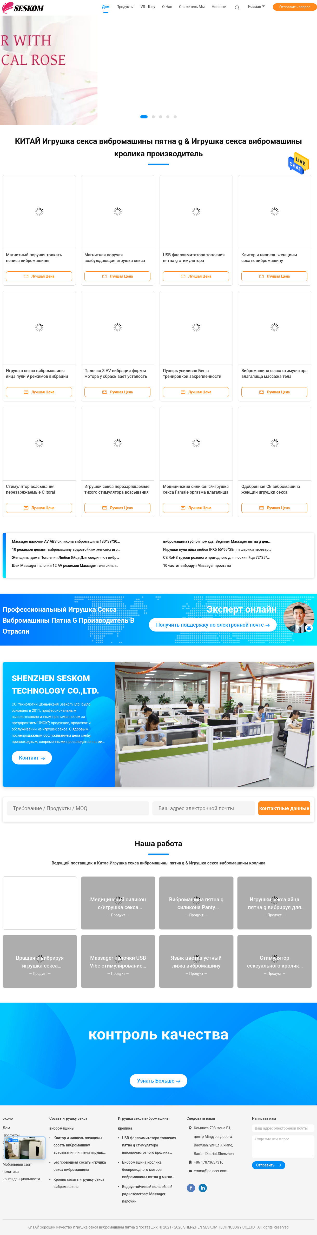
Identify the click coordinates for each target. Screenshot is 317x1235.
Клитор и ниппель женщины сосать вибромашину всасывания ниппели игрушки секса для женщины (79, 1146)
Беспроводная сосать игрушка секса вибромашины (80, 1166)
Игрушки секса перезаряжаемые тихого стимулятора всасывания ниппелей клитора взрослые (116, 492)
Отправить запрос (295, 7)
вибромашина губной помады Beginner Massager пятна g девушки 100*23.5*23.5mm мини (217, 543)
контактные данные (284, 808)
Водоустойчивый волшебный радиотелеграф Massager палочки (147, 1194)
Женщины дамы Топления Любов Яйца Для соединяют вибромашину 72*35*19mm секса (66, 559)
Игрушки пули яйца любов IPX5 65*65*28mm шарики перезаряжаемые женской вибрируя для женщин (217, 551)
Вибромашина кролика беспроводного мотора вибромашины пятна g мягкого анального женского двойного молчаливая (149, 1170)
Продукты (11, 1135)
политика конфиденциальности (21, 1175)
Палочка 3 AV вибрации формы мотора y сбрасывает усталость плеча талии (115, 376)
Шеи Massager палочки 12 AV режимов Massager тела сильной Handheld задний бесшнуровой (66, 567)
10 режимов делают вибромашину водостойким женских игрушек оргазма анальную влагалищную (66, 551)
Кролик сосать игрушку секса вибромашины (79, 1183)
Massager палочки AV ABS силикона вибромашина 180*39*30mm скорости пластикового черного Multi (66, 543)
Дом (6, 1128)
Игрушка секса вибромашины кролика (143, 1123)
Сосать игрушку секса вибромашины (68, 1123)
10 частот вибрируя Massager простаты (197, 567)
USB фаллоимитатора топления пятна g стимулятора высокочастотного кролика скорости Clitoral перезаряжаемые (149, 1146)
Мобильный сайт (17, 1164)
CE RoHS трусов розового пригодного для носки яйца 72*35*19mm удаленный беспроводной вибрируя (217, 559)
